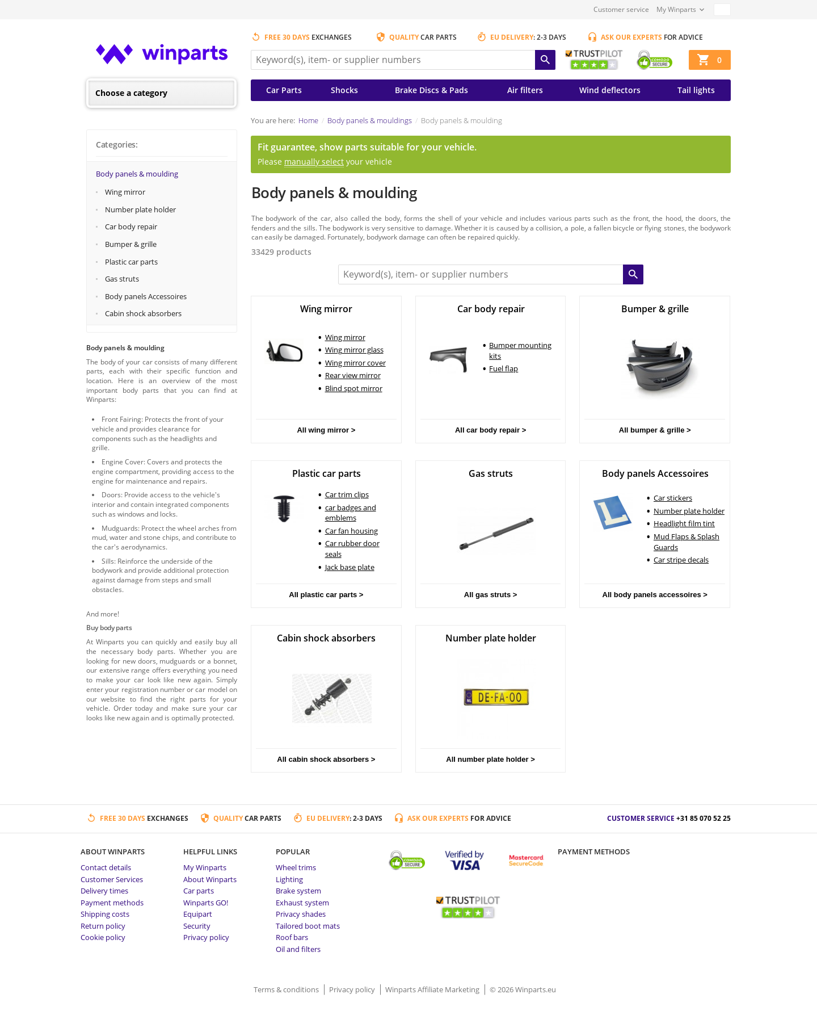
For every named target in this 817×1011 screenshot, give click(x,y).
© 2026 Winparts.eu (523, 989)
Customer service (621, 9)
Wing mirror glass (354, 350)
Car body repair (131, 226)
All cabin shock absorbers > (326, 759)
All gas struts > (490, 594)
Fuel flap (503, 368)
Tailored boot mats (308, 926)
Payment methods (112, 902)
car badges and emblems (350, 512)
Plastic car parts (131, 262)
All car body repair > (490, 430)
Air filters (525, 90)
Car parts (198, 891)
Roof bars (292, 937)
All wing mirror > (326, 430)
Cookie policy (103, 937)
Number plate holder (140, 209)
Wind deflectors (610, 90)
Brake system (298, 891)
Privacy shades (301, 914)
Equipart (197, 914)
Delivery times (104, 891)
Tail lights (696, 90)
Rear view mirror (353, 375)
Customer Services (112, 879)
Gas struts (122, 279)
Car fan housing (351, 531)
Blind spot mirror (353, 388)
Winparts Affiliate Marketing (433, 989)
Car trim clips (347, 494)
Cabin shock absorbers (143, 313)
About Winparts (210, 879)
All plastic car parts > (326, 594)
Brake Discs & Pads (431, 90)
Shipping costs (105, 914)
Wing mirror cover (355, 363)
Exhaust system (302, 902)
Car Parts (284, 90)
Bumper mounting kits (520, 350)
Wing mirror (125, 192)
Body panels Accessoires (146, 296)
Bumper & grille (131, 244)
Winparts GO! (205, 902)
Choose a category (131, 92)
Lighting (289, 879)
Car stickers (673, 498)
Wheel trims (296, 867)
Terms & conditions (287, 989)
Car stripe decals (681, 560)
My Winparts (676, 9)
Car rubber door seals (352, 548)
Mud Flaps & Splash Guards (686, 541)
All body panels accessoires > (655, 594)
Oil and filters (298, 949)
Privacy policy (206, 937)
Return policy (103, 926)
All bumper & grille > (655, 430)
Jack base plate (349, 567)
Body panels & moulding (137, 174)
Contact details (106, 867)
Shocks (344, 90)
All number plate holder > (490, 759)
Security (196, 926)
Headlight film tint (684, 523)
